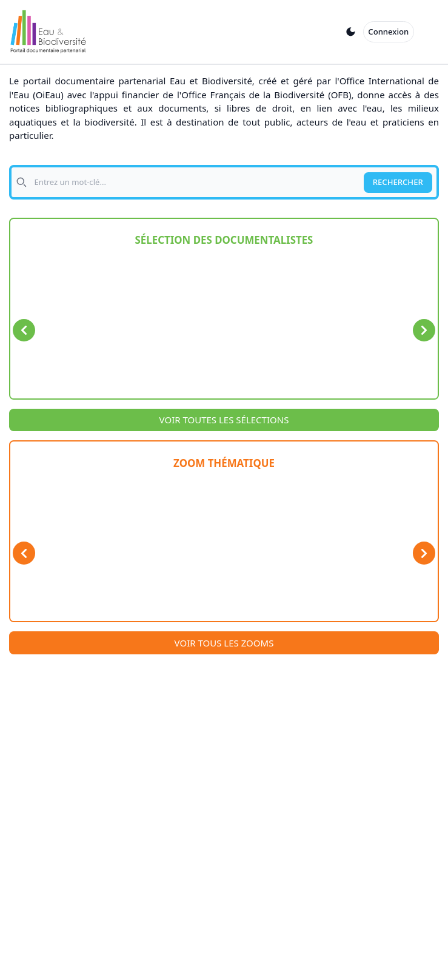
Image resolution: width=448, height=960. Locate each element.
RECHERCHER (398, 181)
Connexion (388, 31)
